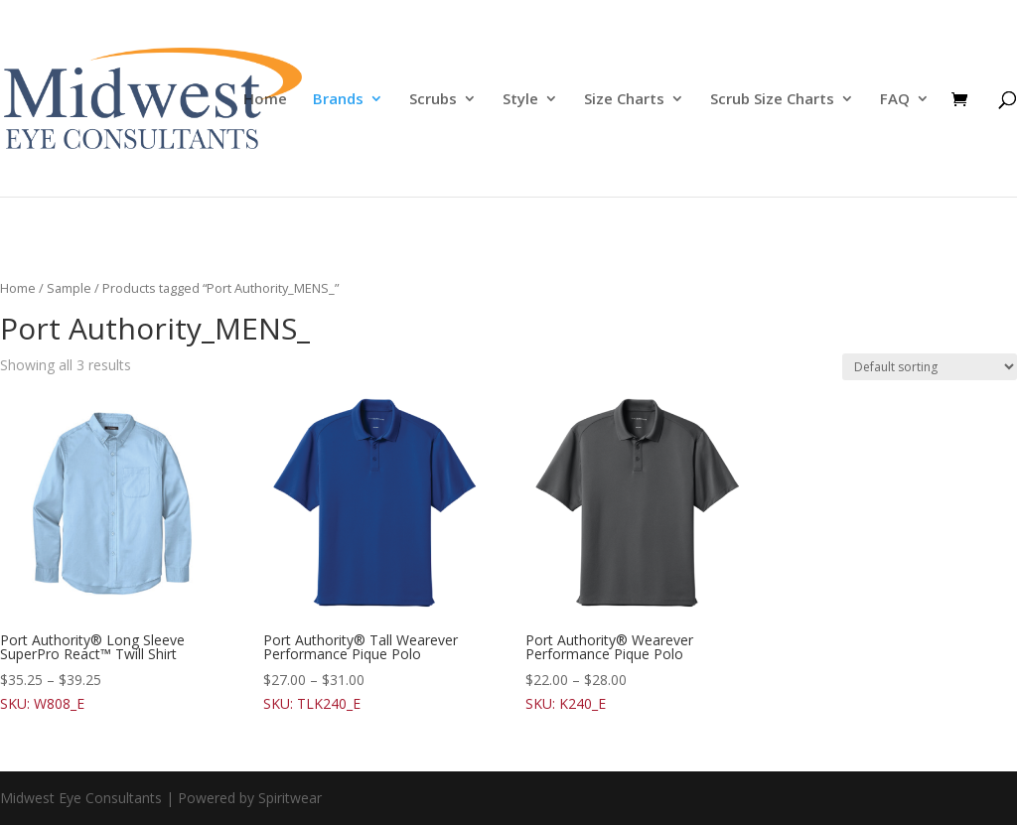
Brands (338, 99)
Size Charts (624, 99)
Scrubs (433, 99)
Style (520, 99)
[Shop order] (929, 366)
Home (265, 99)
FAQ (895, 99)
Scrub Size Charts (772, 99)
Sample (69, 288)
